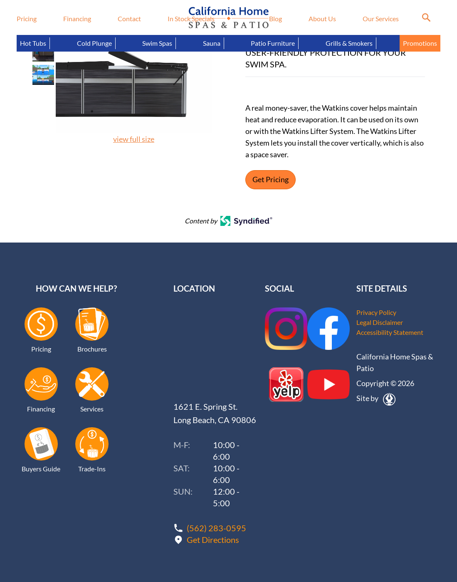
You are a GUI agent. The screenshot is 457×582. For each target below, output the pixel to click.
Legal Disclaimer (379, 322)
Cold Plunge (94, 43)
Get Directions (213, 540)
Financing (77, 18)
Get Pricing (270, 179)
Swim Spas (157, 43)
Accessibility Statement (389, 332)
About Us (322, 18)
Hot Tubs (33, 43)
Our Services (381, 18)
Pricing (27, 18)
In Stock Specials (191, 18)
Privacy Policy (376, 312)
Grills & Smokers (349, 43)
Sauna (211, 43)
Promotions (420, 43)
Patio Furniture (273, 43)
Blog (275, 18)
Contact (129, 18)
